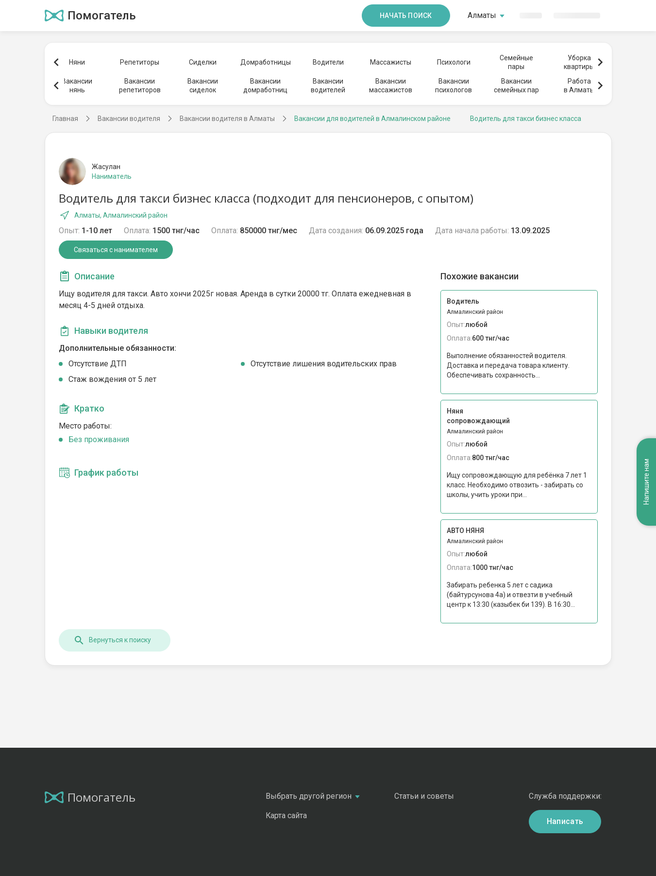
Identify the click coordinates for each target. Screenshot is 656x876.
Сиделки (203, 62)
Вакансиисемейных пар (516, 85)
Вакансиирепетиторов (140, 85)
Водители (328, 62)
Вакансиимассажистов (390, 85)
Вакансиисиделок (202, 85)
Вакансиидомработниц (265, 85)
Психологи (454, 62)
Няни (77, 62)
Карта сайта (286, 815)
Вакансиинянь (77, 85)
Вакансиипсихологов (453, 85)
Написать (565, 821)
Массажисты (390, 62)
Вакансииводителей (328, 85)
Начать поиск (406, 15)
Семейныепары (516, 62)
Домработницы (265, 62)
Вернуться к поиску (112, 640)
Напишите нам (646, 482)
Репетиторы (139, 62)
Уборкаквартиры (579, 62)
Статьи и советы (424, 796)
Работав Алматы (579, 85)
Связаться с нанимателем (116, 250)
